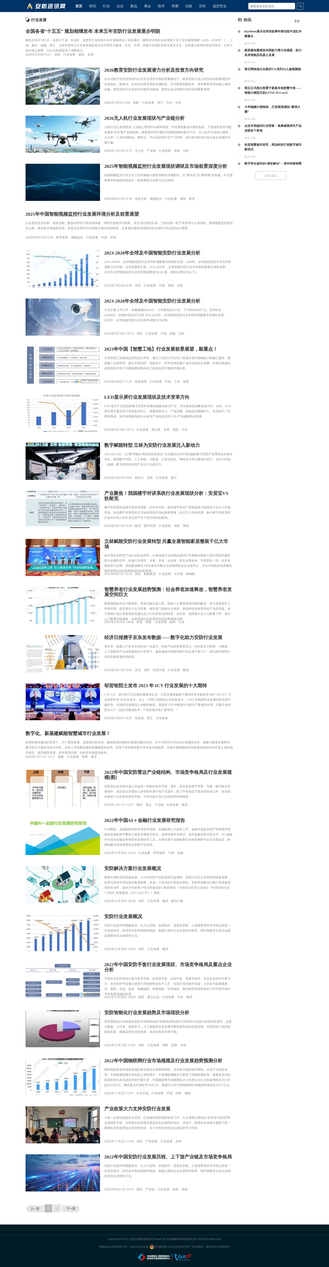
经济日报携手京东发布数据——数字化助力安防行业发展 (163, 637)
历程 (185, 1189)
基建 (61, 757)
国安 (139, 805)
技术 (161, 6)
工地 (177, 381)
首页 (78, 6)
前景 (192, 199)
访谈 (188, 6)
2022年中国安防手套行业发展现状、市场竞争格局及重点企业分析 (168, 967)
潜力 (160, 102)
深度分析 (141, 199)
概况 (165, 901)
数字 (174, 478)
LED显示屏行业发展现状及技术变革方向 (147, 397)
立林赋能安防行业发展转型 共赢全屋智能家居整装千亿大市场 (166, 544)
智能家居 (150, 574)
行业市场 (142, 1093)
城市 (94, 757)
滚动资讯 (271, 176)
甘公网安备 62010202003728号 (170, 1247)
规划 (81, 54)
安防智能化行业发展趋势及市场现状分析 (146, 1012)
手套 (180, 997)
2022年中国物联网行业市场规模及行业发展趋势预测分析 (163, 1060)
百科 (202, 6)
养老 (139, 622)
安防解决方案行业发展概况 (132, 868)
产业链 (151, 151)
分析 (178, 102)
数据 (186, 670)
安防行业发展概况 (123, 916)
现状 (177, 151)
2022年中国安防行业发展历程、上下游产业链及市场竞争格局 (168, 1156)
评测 (174, 6)
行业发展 (69, 54)
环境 (113, 237)
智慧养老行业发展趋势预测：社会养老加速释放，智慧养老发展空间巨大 (168, 592)
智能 (171, 285)
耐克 (138, 526)
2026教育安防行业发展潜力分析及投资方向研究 (153, 70)
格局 (185, 805)
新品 (133, 6)
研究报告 (159, 853)
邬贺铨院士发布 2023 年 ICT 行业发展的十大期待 (155, 685)
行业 (106, 6)
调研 (183, 199)
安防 (57, 54)
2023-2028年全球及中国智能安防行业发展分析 (152, 253)
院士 (150, 718)
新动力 (139, 478)
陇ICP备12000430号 (218, 1247)
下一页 (70, 1208)
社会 (182, 622)
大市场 (178, 574)
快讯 (92, 6)
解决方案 (177, 901)
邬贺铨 (139, 718)
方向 (169, 102)
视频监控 (156, 199)
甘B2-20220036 (139, 1247)
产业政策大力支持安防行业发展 (137, 1108)
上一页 (34, 1208)
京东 (138, 670)
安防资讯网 (136, 1239)
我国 (186, 526)
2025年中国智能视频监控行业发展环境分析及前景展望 (82, 214)
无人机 (139, 151)
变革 (167, 429)
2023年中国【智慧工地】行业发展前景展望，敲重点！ (161, 349)
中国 (104, 237)
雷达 (149, 805)
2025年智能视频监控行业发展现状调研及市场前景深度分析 (165, 166)
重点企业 (153, 997)
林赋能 (190, 574)
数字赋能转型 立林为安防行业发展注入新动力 (152, 445)
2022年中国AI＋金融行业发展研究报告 (144, 820)
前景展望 (62, 237)
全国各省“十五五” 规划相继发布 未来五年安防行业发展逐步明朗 (93, 31)
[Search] (271, 6)
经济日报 (159, 670)
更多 (297, 21)
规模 (188, 1093)
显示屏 (156, 429)
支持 (179, 1141)
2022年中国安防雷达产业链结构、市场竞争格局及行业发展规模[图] (168, 775)
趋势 (173, 622)
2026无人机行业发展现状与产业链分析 (144, 118)
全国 (90, 54)
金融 (180, 853)
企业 (120, 6)
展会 (147, 6)
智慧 (186, 381)
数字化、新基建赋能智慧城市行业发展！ (68, 733)
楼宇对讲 (150, 526)
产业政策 (152, 1141)
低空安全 (219, 6)
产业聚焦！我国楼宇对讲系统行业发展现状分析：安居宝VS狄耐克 (166, 496)
